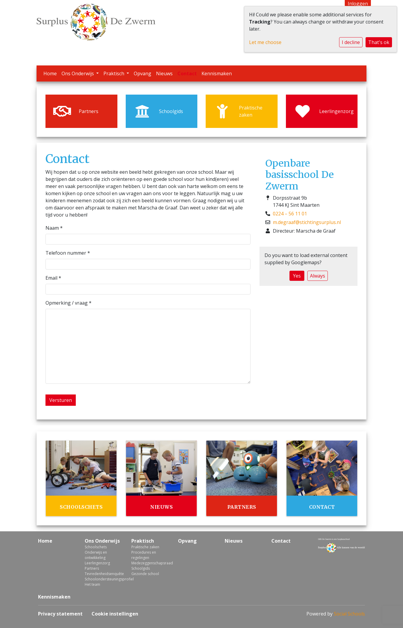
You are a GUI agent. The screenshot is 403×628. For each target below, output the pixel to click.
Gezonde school (145, 573)
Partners (92, 568)
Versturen (60, 400)
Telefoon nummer (67, 253)
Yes (297, 276)
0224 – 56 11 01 (290, 213)
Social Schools (349, 613)
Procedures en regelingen (143, 555)
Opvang (142, 73)
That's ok (378, 42)
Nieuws (164, 73)
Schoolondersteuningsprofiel (103, 579)
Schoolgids (140, 568)
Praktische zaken (145, 546)
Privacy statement (60, 613)
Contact (187, 73)
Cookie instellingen (115, 613)
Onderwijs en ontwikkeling (96, 555)
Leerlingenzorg (97, 563)
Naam (54, 228)
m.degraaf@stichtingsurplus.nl (307, 222)
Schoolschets (96, 546)
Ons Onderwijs (78, 73)
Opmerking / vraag (68, 303)
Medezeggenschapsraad (150, 563)
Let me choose (265, 42)
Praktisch (114, 73)
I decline (351, 42)
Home (50, 73)
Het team (92, 584)
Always (317, 276)
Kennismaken (217, 73)
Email (53, 278)
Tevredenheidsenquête (103, 573)
